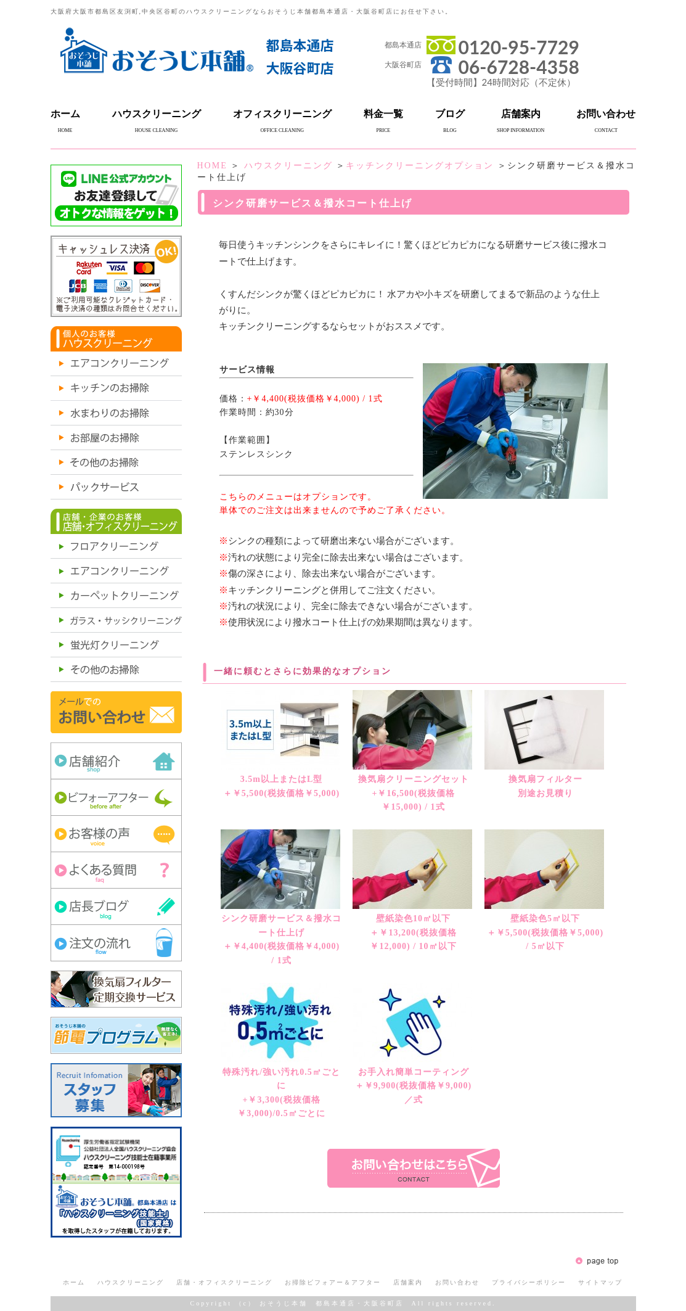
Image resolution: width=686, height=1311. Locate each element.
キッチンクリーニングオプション (420, 165)
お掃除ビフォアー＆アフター (333, 1282)
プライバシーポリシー (529, 1282)
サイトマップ (600, 1282)
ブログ (450, 114)
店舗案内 (521, 114)
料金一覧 (383, 114)
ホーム (65, 114)
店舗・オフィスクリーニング (224, 1282)
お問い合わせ (605, 114)
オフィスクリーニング (282, 114)
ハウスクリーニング (156, 114)
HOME (212, 165)
